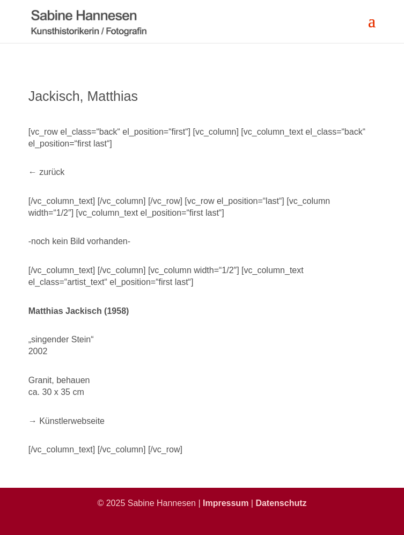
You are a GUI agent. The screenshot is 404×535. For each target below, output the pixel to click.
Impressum (225, 503)
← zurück (46, 172)
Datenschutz (280, 503)
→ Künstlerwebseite (66, 421)
